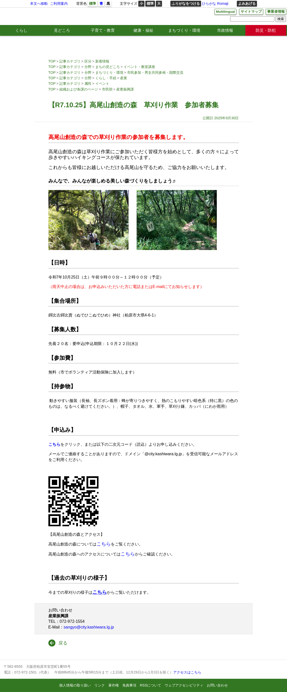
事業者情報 (276, 12)
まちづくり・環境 (184, 30)
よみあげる (247, 4)
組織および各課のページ (78, 89)
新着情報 (102, 61)
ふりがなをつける (186, 4)
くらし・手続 (105, 78)
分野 (87, 67)
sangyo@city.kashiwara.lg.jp (89, 627)
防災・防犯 (266, 30)
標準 (92, 4)
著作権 (113, 685)
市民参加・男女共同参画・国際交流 (155, 72)
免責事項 (129, 685)
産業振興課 (125, 89)
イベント (102, 84)
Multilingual (225, 12)
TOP (52, 61)
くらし (21, 30)
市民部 (107, 89)
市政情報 (225, 30)
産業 (123, 78)
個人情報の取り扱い (75, 685)
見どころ (62, 30)
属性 (87, 84)
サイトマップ (251, 12)
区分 (87, 61)
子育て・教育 (103, 30)
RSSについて (150, 685)
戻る (62, 643)
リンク (99, 685)
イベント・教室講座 (139, 67)
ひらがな (209, 4)
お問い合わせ (217, 685)
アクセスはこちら (187, 672)
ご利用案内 (59, 4)
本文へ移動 (39, 4)
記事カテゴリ (69, 61)
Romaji (222, 4)
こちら (104, 543)
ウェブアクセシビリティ (184, 685)
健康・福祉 (143, 30)
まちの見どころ (107, 67)
